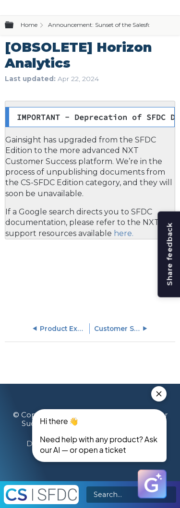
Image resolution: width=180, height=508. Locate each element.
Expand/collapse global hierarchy (14, 25)
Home (29, 24)
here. (122, 233)
